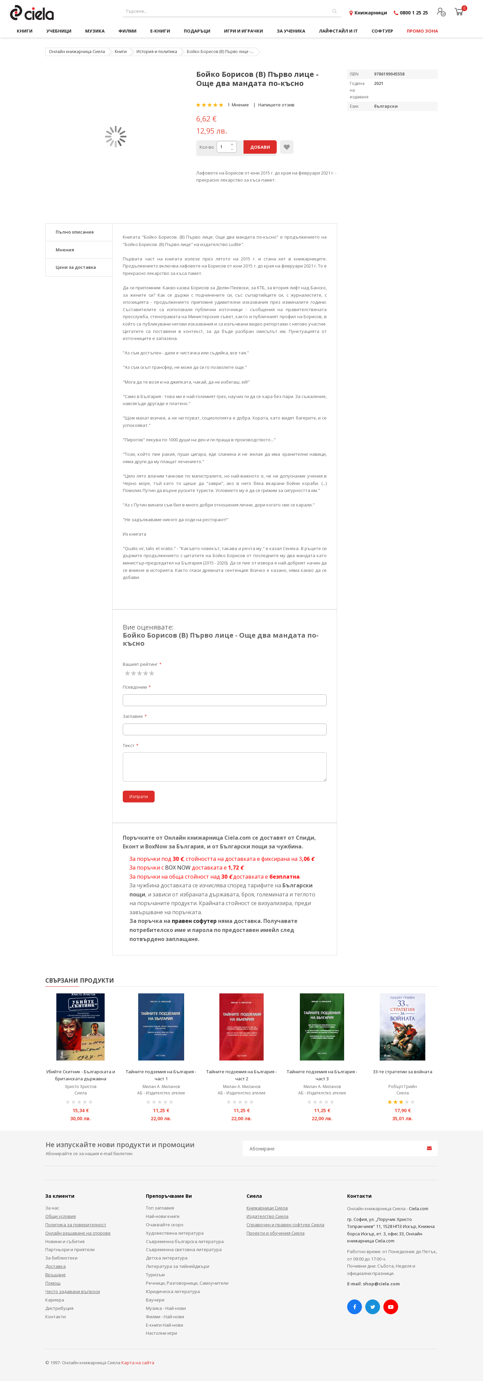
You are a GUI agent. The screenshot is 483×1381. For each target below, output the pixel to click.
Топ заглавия (160, 1208)
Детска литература (166, 1258)
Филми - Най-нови (165, 1317)
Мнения (65, 250)
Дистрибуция (59, 1308)
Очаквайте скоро (164, 1225)
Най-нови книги (162, 1216)
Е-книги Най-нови (164, 1325)
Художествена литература (175, 1233)
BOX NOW (178, 867)
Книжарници (371, 12)
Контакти (55, 1317)
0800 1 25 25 (414, 12)
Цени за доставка (76, 267)
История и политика (157, 51)
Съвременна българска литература (185, 1241)
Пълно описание (75, 232)
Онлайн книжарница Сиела (77, 51)
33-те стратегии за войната (402, 1072)
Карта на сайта (137, 1363)
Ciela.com (418, 1208)
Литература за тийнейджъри (177, 1266)
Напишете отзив (276, 105)
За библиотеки (61, 1258)
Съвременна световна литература (184, 1249)
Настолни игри (161, 1333)
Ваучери (155, 1300)
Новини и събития (65, 1241)
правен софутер (194, 921)
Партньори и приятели (70, 1249)
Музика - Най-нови (166, 1308)
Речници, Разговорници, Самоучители (187, 1283)
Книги (121, 51)
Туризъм (155, 1275)
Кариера (54, 1300)
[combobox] (232, 11)
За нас (52, 1208)
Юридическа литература (173, 1291)
